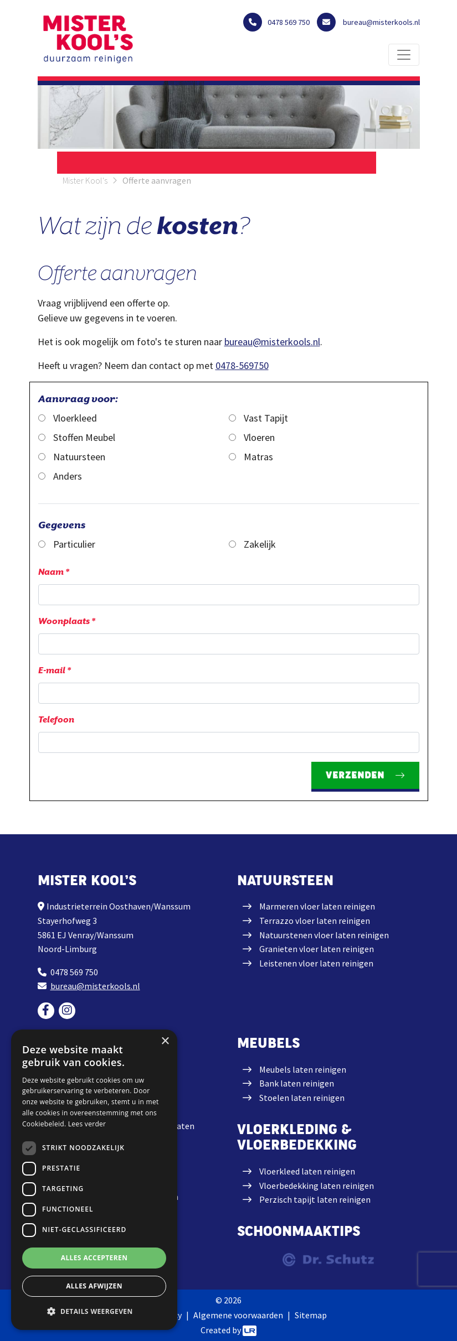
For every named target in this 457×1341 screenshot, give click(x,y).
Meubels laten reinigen (302, 1069)
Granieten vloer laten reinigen (316, 948)
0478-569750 (242, 365)
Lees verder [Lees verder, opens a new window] (87, 1124)
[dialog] (94, 1180)
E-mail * (54, 670)
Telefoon (56, 720)
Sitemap (311, 1315)
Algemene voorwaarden (238, 1315)
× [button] (165, 1041)
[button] (94, 1311)
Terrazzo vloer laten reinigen (314, 920)
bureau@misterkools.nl (272, 341)
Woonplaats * (66, 621)
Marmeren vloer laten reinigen (317, 906)
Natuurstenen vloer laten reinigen (324, 934)
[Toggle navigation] (403, 55)
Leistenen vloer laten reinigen (316, 963)
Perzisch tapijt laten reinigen (315, 1199)
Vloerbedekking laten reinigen (316, 1185)
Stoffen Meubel (76, 437)
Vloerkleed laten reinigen (307, 1171)
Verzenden (355, 775)
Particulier (66, 544)
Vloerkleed (67, 418)
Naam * (53, 572)
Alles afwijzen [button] (94, 1286)
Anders (60, 476)
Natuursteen (71, 456)
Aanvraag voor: (78, 398)
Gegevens (61, 525)
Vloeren (252, 437)
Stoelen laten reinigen (302, 1097)
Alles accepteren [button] (94, 1257)
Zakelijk (252, 544)
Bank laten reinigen (296, 1083)
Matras (251, 456)
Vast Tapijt (258, 418)
